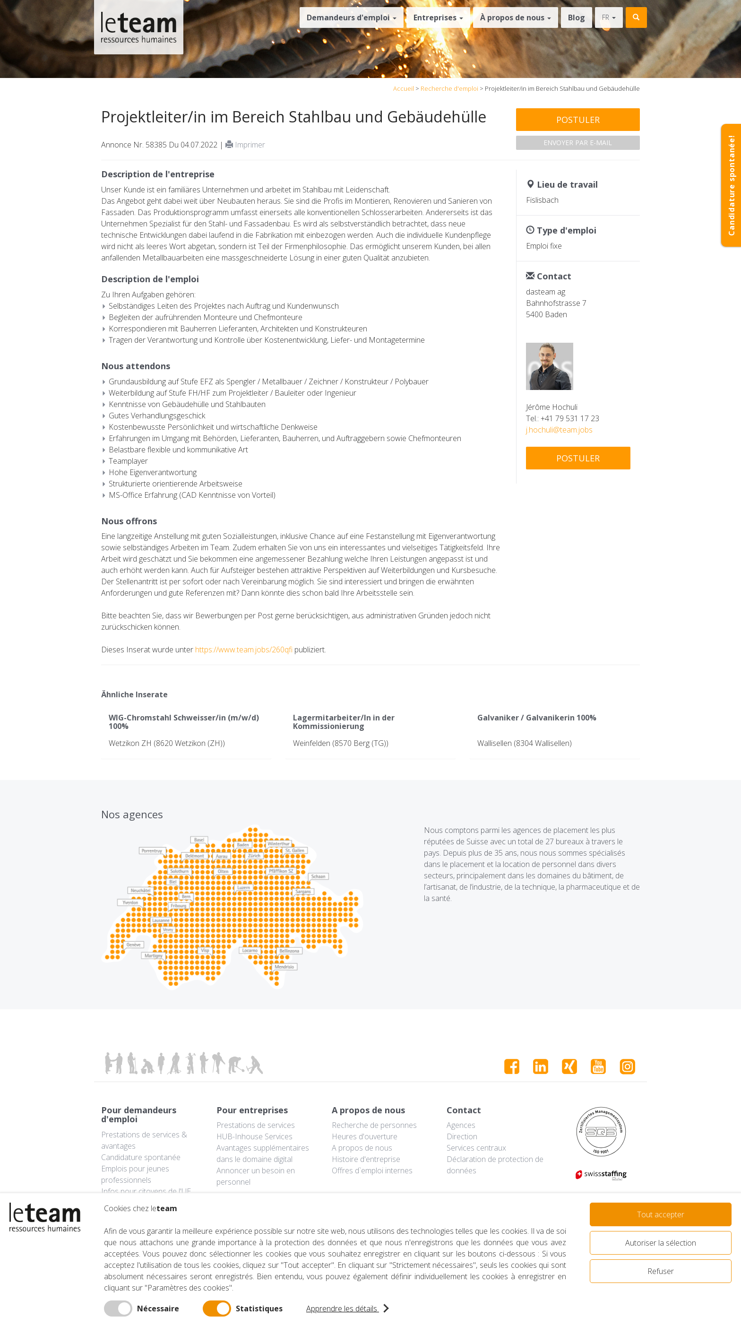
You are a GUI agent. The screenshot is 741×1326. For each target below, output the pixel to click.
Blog (576, 17)
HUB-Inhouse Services (254, 1136)
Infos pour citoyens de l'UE (146, 1191)
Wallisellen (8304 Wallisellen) (524, 743)
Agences (461, 1125)
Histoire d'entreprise (366, 1159)
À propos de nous (515, 17)
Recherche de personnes (374, 1125)
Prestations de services (255, 1125)
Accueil (403, 88)
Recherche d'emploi (449, 88)
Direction (462, 1136)
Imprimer (245, 144)
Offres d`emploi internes (372, 1170)
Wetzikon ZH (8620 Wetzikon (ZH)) (167, 743)
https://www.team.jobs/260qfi (244, 649)
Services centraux (476, 1148)
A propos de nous (362, 1148)
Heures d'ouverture (364, 1136)
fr (609, 17)
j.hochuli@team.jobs (559, 430)
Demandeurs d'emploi (351, 17)
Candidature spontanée (141, 1157)
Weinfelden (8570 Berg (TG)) (340, 743)
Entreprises (438, 17)
